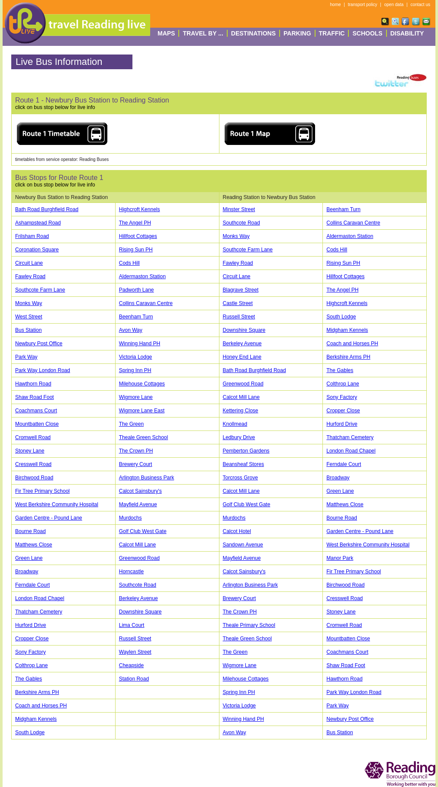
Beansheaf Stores (243, 464)
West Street (28, 317)
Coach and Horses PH (352, 343)
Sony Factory (341, 397)
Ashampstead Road (38, 223)
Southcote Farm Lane (248, 250)
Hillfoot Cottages (138, 236)
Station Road (134, 679)
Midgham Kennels (347, 330)
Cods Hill (336, 250)
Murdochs (130, 518)
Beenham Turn (343, 209)
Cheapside (131, 665)
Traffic (332, 33)
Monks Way (236, 236)
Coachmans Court (36, 411)
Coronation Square (37, 250)
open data (394, 4)
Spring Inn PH (135, 370)
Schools (367, 33)
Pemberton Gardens (246, 451)
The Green (131, 424)
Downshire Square (244, 330)
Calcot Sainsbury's (140, 491)
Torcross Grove (240, 478)
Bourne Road (341, 518)
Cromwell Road (33, 437)
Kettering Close (240, 411)
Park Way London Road (42, 370)
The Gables (339, 370)
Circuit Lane (29, 263)
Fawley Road (238, 263)
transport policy (362, 4)
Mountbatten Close (37, 424)
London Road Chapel (350, 451)
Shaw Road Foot (34, 397)
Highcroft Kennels (139, 209)
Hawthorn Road (33, 384)
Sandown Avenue (243, 545)
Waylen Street (135, 652)
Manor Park (339, 558)
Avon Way (130, 330)
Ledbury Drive (239, 437)
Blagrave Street (241, 290)
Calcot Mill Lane (241, 397)
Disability (407, 33)
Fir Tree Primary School (42, 491)
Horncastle (131, 572)
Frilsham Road (32, 236)
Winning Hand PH (139, 343)
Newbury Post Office (38, 343)
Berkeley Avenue (242, 343)
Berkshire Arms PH (348, 357)
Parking (297, 33)
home (335, 4)
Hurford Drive (341, 424)
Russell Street (239, 317)
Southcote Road (241, 223)
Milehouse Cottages (142, 384)
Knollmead (235, 424)
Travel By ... (203, 33)
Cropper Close (343, 411)
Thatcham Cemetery (350, 437)
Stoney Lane (29, 451)
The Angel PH (135, 223)
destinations (253, 33)
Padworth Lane (136, 290)
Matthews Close (344, 504)
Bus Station (28, 330)
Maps (166, 33)
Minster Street (239, 209)
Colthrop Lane (342, 384)
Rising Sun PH (136, 250)
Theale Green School (143, 437)
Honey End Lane (242, 357)
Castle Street (238, 303)
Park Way (26, 357)
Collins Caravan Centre (353, 223)
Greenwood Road (243, 384)
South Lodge (341, 317)
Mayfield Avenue (138, 504)
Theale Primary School (249, 625)
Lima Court (132, 625)
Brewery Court (135, 464)
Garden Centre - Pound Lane (48, 518)
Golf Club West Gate (247, 504)
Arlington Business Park (146, 478)
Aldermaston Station (349, 236)
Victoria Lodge (135, 357)
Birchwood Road (34, 478)
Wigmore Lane (136, 397)
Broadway (337, 478)
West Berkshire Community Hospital (56, 504)
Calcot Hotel (237, 531)
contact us (420, 4)
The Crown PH (136, 451)
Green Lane (340, 491)
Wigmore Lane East (141, 411)
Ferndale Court (343, 464)
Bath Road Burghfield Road (46, 209)
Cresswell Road (33, 464)
